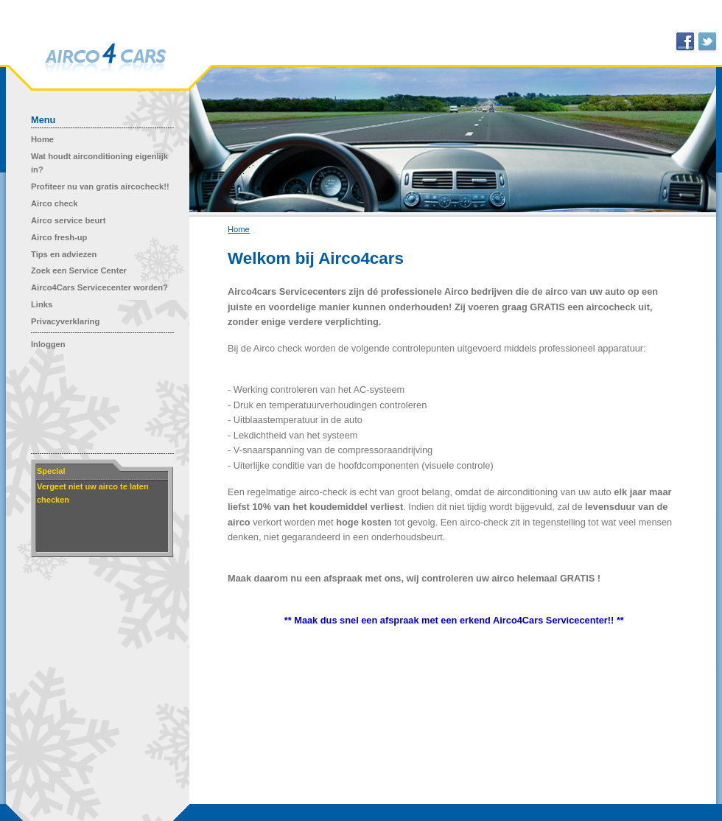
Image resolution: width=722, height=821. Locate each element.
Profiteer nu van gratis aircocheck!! (100, 186)
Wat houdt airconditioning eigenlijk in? (99, 163)
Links (41, 304)
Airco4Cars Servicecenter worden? (99, 287)
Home (42, 139)
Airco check (54, 203)
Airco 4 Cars (105, 61)
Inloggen (48, 344)
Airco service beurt (68, 220)
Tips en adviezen (64, 254)
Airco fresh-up (59, 237)
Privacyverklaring (65, 321)
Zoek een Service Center (79, 270)
